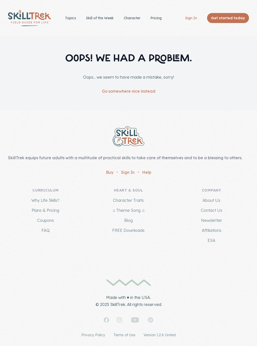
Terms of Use (124, 335)
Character (132, 18)
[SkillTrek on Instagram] (119, 320)
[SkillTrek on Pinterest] (150, 320)
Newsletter (211, 220)
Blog (128, 220)
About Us (211, 200)
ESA (211, 240)
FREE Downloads (128, 230)
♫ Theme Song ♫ (128, 210)
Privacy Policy (93, 335)
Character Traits (128, 200)
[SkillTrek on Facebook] (106, 320)
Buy (109, 172)
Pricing (156, 18)
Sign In (191, 18)
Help (146, 172)
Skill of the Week (100, 18)
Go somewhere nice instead (128, 91)
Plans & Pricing (45, 210)
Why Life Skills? (45, 200)
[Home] (29, 18)
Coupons (45, 220)
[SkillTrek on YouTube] (135, 320)
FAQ (45, 230)
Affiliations (211, 230)
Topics (70, 18)
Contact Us (211, 210)
